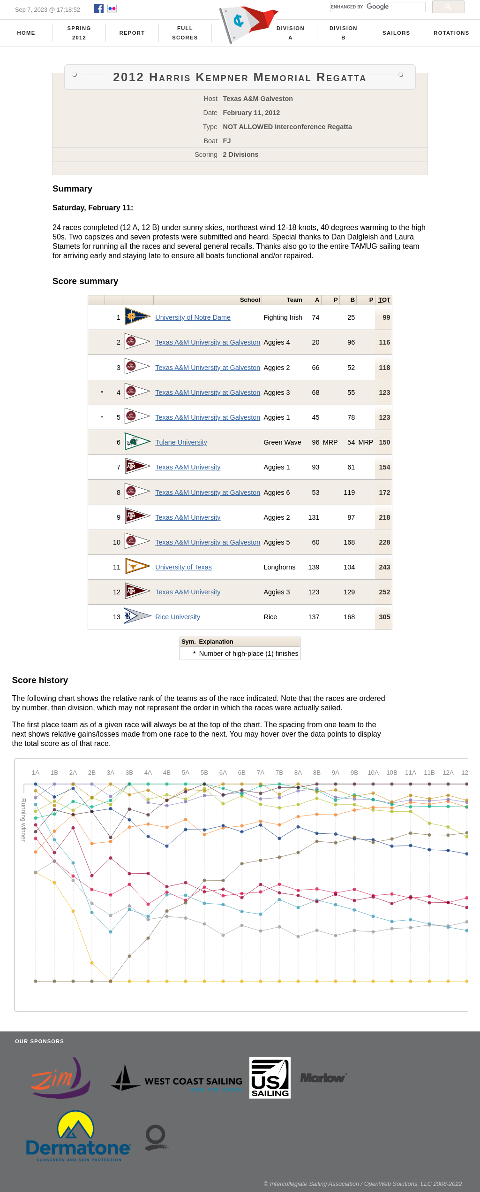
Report (132, 33)
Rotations (451, 33)
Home (26, 33)
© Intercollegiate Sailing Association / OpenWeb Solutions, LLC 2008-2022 (363, 1187)
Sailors (396, 33)
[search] (377, 7)
